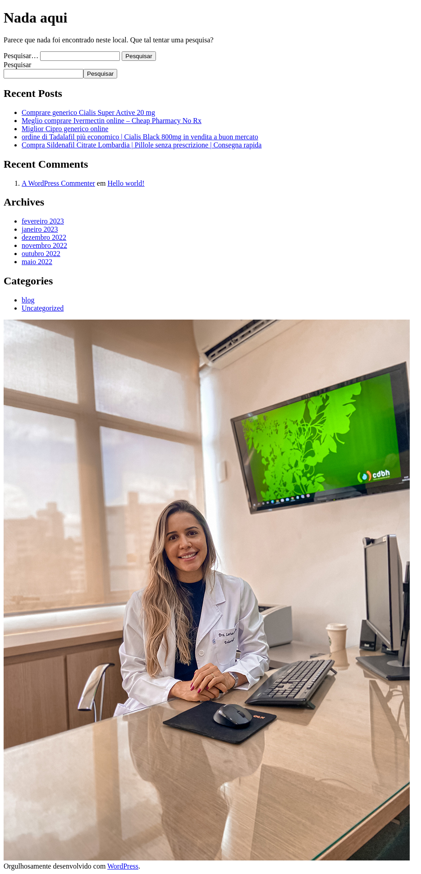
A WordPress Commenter (58, 183)
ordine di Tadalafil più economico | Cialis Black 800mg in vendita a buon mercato (140, 137)
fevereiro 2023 (43, 221)
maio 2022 (37, 261)
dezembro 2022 (44, 237)
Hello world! (125, 183)
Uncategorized (43, 308)
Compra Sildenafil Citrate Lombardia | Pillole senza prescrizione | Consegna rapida (141, 145)
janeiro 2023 (40, 229)
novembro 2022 (44, 245)
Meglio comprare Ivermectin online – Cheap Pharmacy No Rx (111, 120)
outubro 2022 (41, 253)
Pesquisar (17, 65)
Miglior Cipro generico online (65, 129)
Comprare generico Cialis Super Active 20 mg (88, 112)
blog (28, 300)
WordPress (122, 866)
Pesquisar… (21, 55)
